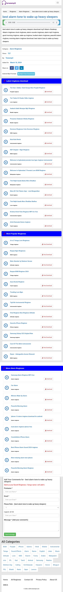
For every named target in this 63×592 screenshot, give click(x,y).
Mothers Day (7, 565)
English (42, 551)
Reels (19, 569)
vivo (4, 560)
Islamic (29, 547)
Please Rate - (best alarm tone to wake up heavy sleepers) (25, 504)
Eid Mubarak (28, 565)
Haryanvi (39, 565)
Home (5, 580)
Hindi (37, 547)
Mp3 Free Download (26, 74)
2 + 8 (11, 512)
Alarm (26, 551)
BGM (5, 547)
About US (53, 580)
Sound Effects (16, 551)
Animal (30, 560)
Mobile (44, 547)
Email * (6, 496)
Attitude (6, 556)
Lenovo (33, 569)
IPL (10, 560)
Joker (50, 551)
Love (13, 556)
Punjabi (12, 547)
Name (34, 551)
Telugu (5, 551)
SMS (20, 556)
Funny (36, 556)
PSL (4, 569)
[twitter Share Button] (17, 68)
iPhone (20, 547)
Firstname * (8, 488)
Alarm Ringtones (16, 49)
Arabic (43, 556)
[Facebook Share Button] (12, 68)
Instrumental (54, 547)
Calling (17, 565)
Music (57, 551)
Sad (16, 560)
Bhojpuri (56, 565)
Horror (47, 565)
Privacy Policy (41, 580)
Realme (49, 560)
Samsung (39, 560)
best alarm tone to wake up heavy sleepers (30, 17)
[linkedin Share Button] (21, 68)
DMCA (5, 585)
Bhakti (11, 569)
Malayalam (53, 556)
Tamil (23, 560)
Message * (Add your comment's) (16, 520)
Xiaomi (27, 556)
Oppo (26, 569)
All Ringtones (16, 580)
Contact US (28, 580)
